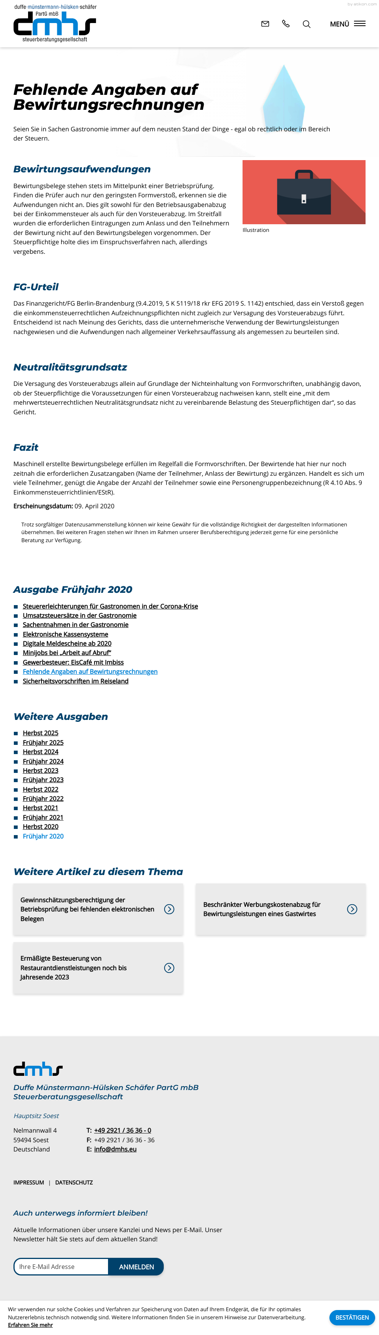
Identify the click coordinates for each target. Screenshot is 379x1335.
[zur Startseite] (54, 23)
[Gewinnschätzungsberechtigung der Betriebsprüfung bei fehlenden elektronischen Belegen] (98, 909)
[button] (286, 23)
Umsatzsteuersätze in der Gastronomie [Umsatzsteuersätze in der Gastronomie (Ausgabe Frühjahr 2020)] (79, 615)
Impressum (28, 1182)
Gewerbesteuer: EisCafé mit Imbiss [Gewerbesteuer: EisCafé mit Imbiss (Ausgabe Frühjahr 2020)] (73, 662)
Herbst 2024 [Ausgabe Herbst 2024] (40, 752)
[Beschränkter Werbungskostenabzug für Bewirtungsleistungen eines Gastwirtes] (281, 909)
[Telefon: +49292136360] (122, 1130)
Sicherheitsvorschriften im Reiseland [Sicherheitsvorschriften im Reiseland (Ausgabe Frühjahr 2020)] (75, 681)
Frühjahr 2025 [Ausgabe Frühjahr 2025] (43, 742)
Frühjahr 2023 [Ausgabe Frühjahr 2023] (43, 780)
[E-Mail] (61, 1266)
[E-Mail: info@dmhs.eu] (265, 23)
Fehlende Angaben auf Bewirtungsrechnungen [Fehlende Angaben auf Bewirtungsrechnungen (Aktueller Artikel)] (90, 671)
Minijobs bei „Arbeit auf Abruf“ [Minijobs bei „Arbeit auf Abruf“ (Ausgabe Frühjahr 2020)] (67, 652)
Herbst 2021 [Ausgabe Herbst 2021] (40, 808)
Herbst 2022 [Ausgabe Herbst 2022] (40, 789)
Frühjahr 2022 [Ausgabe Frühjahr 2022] (43, 798)
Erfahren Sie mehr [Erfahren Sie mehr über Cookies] (30, 1325)
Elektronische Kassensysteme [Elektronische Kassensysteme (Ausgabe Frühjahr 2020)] (65, 634)
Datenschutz (74, 1182)
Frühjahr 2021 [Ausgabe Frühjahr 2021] (43, 817)
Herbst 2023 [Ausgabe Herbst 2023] (40, 770)
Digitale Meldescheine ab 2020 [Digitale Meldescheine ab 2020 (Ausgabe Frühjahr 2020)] (67, 643)
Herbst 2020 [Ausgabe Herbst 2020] (40, 826)
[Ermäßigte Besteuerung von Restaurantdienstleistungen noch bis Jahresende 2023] (98, 968)
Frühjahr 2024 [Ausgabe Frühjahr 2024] (43, 761)
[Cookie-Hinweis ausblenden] (352, 1317)
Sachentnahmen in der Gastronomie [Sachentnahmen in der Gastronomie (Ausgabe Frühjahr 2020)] (75, 624)
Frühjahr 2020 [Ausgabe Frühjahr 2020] (43, 836)
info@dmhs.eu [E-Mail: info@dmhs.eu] (115, 1149)
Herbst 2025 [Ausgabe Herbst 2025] (40, 733)
